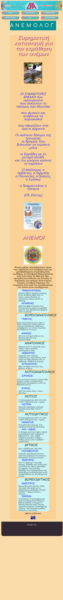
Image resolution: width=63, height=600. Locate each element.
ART (30, 18)
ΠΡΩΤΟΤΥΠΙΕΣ (10, 18)
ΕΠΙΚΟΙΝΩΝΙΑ (50, 18)
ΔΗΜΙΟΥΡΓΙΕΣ (50, 13)
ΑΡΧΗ (10, 13)
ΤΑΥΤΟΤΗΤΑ (30, 13)
